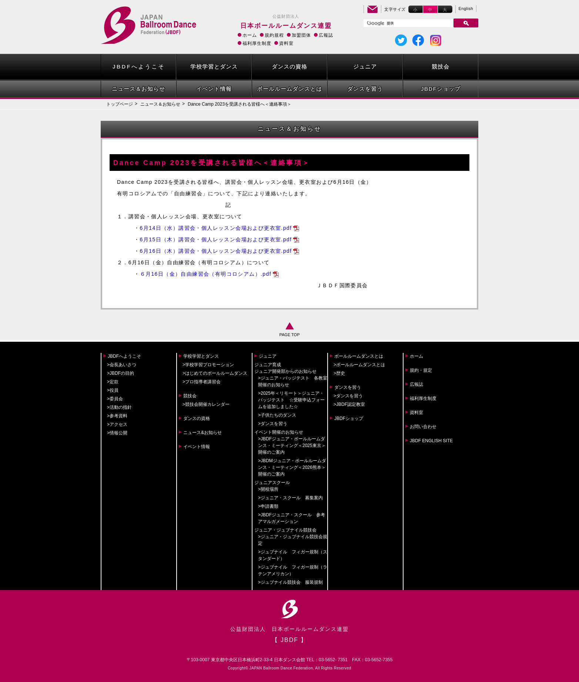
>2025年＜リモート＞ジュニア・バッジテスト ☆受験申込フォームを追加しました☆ (291, 400)
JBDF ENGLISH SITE (431, 440)
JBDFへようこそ (138, 66)
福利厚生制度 (256, 43)
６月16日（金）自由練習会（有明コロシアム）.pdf (205, 274)
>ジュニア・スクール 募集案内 (290, 497)
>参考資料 (117, 415)
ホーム (249, 35)
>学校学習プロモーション (208, 364)
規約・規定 (421, 370)
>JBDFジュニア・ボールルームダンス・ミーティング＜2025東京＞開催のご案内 (292, 445)
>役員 (112, 390)
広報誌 (326, 35)
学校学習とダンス (214, 66)
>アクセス (117, 424)
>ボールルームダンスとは (359, 364)
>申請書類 (268, 506)
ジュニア (365, 66)
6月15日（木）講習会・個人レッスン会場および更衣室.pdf (216, 239)
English (466, 8)
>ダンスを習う (272, 423)
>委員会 (115, 398)
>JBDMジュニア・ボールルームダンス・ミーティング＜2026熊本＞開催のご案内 (292, 467)
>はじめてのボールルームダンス (215, 373)
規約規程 (274, 35)
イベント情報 (214, 89)
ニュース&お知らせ (202, 432)
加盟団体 (301, 35)
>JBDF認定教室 (349, 404)
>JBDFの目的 (120, 373)
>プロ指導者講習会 (202, 381)
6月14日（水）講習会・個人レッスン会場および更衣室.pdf (216, 228)
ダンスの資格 (289, 66)
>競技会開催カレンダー (206, 404)
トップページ (119, 104)
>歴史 (339, 373)
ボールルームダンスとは (289, 89)
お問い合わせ (423, 426)
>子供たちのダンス (277, 415)
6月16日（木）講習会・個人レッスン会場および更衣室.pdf (216, 251)
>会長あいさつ (121, 364)
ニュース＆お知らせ (138, 89)
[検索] (407, 23)
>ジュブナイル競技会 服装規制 (290, 582)
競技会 (440, 66)
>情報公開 (117, 433)
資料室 (286, 43)
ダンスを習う (365, 89)
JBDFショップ (440, 89)
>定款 (112, 381)
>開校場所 (268, 489)
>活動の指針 (119, 407)
